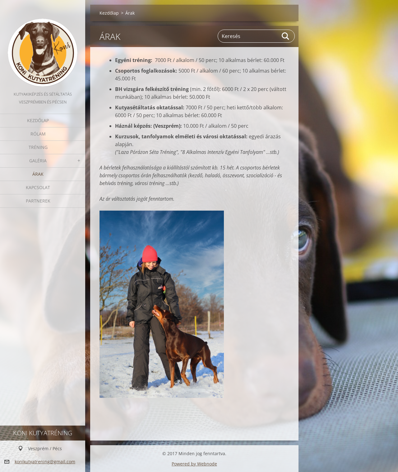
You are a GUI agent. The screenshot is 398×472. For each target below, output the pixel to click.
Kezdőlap (38, 120)
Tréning (38, 147)
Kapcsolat (38, 187)
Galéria (38, 161)
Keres (286, 36)
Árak (38, 174)
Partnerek (38, 201)
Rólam (38, 134)
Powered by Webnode (194, 464)
